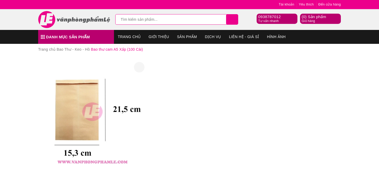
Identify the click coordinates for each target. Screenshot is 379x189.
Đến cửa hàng (329, 4)
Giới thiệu (158, 37)
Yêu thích (306, 4)
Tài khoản (286, 4)
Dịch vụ (213, 37)
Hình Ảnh (276, 37)
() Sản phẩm (314, 18)
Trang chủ (129, 37)
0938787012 (269, 16)
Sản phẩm (187, 37)
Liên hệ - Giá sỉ (244, 37)
